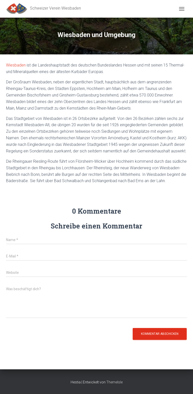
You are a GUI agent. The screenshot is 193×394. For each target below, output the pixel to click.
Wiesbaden (16, 65)
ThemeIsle (114, 382)
